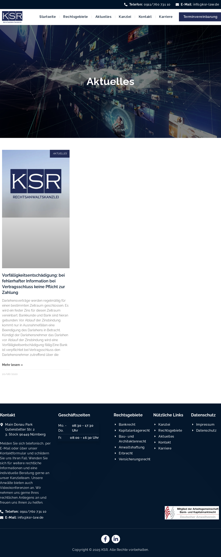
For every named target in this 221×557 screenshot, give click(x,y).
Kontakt (145, 17)
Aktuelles (103, 17)
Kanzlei (125, 17)
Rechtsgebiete (75, 17)
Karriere (166, 17)
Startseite (47, 17)
